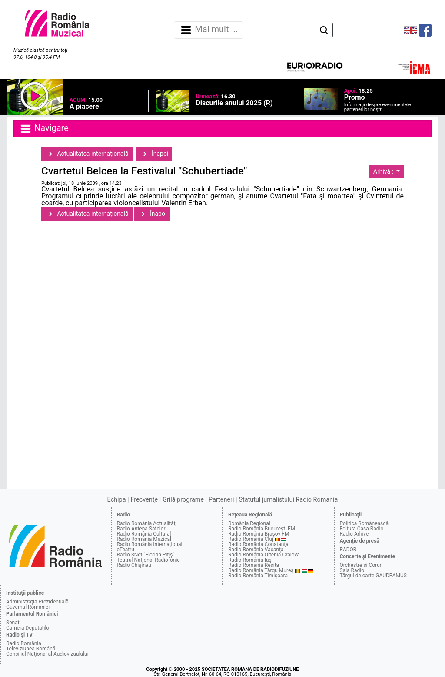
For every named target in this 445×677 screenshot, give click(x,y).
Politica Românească (364, 523)
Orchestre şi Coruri (361, 565)
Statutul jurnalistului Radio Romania (288, 499)
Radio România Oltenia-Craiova (264, 555)
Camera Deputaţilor (28, 628)
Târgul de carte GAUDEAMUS (373, 576)
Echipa (116, 499)
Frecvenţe (144, 499)
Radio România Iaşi (250, 560)
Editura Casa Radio (362, 529)
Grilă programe (183, 499)
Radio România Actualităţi (147, 523)
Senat (13, 623)
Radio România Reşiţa (253, 565)
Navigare (44, 128)
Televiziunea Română (30, 649)
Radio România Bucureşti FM (261, 529)
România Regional (249, 523)
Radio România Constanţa (258, 544)
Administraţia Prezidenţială (37, 602)
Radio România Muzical (144, 539)
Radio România (23, 643)
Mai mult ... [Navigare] (208, 30)
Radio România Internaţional (150, 544)
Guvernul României (28, 607)
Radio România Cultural (144, 534)
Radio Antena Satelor (141, 529)
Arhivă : (384, 171)
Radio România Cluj (250, 539)
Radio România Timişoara (258, 576)
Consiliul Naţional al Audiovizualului (47, 654)
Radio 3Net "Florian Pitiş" (146, 555)
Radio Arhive (354, 534)
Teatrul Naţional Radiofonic (148, 560)
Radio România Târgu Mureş (260, 570)
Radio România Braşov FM (258, 534)
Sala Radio (352, 570)
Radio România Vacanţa (256, 549)
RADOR (348, 549)
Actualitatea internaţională (87, 154)
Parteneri (221, 499)
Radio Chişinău (134, 565)
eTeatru (125, 549)
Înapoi (153, 154)
